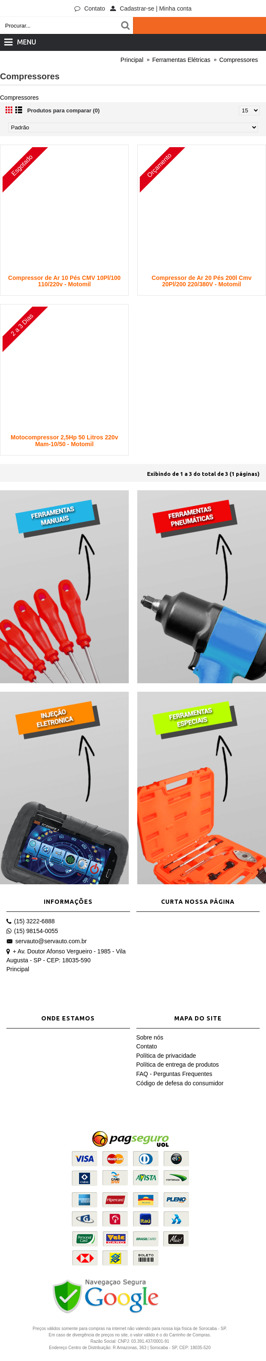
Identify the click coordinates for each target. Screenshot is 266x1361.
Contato (146, 1046)
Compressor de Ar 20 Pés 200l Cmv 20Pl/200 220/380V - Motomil (202, 281)
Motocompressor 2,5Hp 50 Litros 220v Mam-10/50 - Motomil (64, 440)
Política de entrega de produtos (177, 1064)
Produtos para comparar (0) (63, 110)
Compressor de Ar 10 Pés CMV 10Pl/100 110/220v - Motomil (64, 281)
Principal (17, 969)
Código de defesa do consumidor (180, 1083)
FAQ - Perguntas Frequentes (174, 1073)
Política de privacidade (166, 1055)
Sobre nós (150, 1037)
